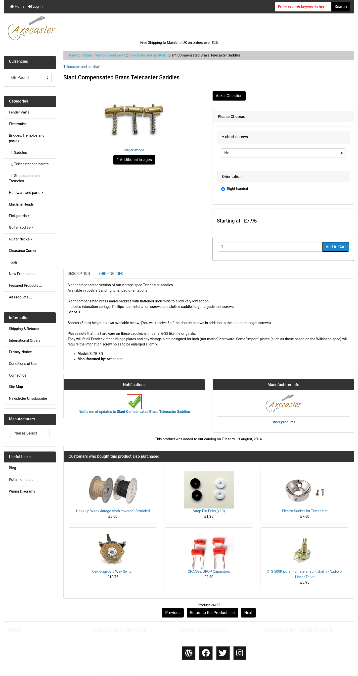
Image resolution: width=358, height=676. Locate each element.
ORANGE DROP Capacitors (209, 571)
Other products (283, 422)
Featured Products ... (25, 285)
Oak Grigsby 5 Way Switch (113, 571)
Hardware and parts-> (26, 193)
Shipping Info (110, 274)
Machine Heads (21, 204)
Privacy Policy (105, 666)
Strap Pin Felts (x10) (209, 511)
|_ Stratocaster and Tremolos (25, 178)
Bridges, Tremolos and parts (103, 55)
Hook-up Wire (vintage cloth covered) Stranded (113, 511)
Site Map (16, 387)
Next (248, 612)
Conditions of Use (23, 364)
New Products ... (22, 274)
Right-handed (237, 189)
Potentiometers (21, 480)
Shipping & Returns (24, 329)
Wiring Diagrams (22, 491)
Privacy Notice (20, 352)
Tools (13, 262)
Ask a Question (229, 95)
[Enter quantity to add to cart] (270, 247)
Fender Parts (19, 112)
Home (17, 6)
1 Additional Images (134, 159)
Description (79, 274)
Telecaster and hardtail (147, 55)
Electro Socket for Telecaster (304, 511)
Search (341, 6)
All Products (18, 654)
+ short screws (235, 136)
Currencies (18, 61)
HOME (13, 641)
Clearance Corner (22, 251)
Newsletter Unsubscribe (28, 398)
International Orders (25, 340)
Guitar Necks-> (20, 239)
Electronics (18, 124)
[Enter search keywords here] (303, 6)
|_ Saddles (18, 153)
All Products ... (20, 297)
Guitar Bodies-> (21, 227)
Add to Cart (336, 246)
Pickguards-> (19, 216)
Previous (172, 612)
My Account (17, 660)
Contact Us (18, 375)
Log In (35, 6)
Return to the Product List (212, 612)
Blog (12, 468)
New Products (19, 648)
